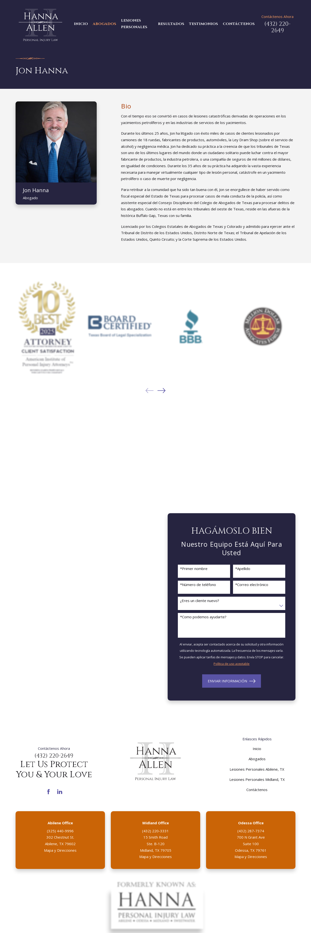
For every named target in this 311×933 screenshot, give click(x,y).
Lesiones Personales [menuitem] (134, 24)
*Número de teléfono (198, 584)
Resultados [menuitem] (171, 23)
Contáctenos (257, 789)
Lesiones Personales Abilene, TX (257, 769)
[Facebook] (48, 791)
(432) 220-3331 (155, 830)
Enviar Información (232, 681)
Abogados (257, 758)
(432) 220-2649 (277, 27)
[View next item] (161, 391)
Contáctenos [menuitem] (239, 23)
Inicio (257, 748)
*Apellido (242, 568)
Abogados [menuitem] (104, 23)
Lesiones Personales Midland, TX (257, 779)
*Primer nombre (193, 568)
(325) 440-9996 (60, 830)
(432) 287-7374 (250, 830)
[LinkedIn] (59, 791)
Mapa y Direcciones (60, 850)
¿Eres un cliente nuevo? (199, 600)
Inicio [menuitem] (81, 23)
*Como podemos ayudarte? (203, 617)
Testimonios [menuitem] (203, 23)
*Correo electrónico (251, 584)
